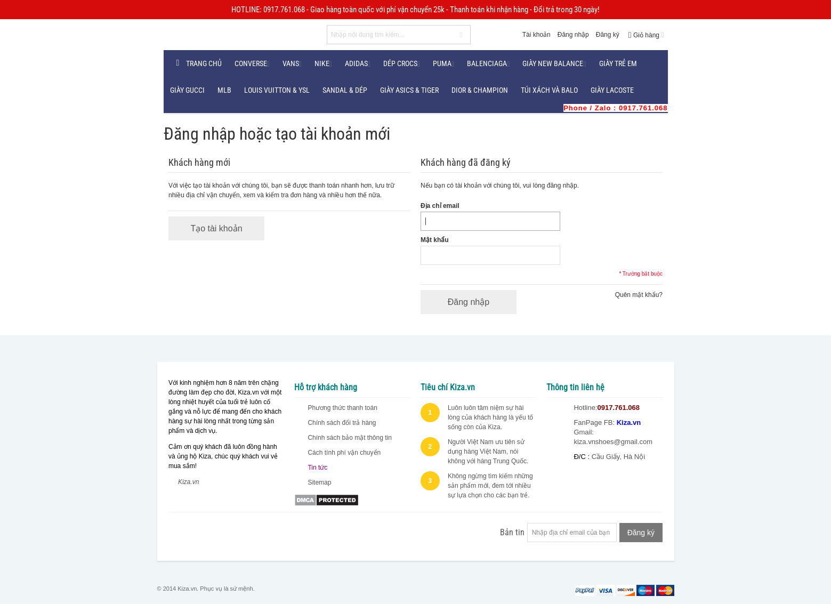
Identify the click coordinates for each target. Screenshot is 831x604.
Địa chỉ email (440, 206)
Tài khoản (536, 34)
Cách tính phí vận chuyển (344, 452)
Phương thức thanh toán (342, 408)
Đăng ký (607, 34)
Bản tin (512, 532)
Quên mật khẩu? (639, 295)
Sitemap (319, 482)
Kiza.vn (188, 482)
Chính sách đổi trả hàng (342, 422)
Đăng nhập (573, 34)
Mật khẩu (435, 240)
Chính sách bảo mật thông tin (349, 437)
